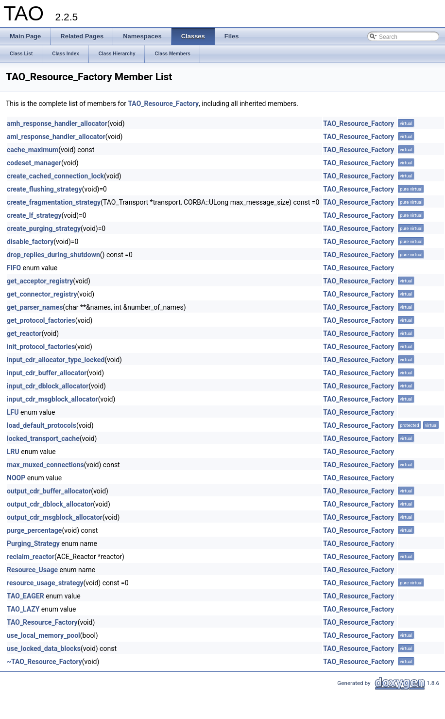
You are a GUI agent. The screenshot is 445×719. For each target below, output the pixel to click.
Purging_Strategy (33, 543)
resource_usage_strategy (45, 583)
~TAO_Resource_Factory (44, 662)
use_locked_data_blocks (44, 648)
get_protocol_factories (41, 320)
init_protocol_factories (41, 347)
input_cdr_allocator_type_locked (55, 360)
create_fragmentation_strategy (54, 202)
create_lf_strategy (34, 215)
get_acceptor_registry (40, 281)
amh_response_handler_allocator (57, 123)
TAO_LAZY (23, 609)
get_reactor (24, 333)
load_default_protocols (41, 425)
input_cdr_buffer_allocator (46, 373)
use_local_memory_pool (43, 635)
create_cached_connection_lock (55, 176)
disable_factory (30, 242)
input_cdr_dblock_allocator (47, 386)
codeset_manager (34, 163)
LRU (13, 452)
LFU (13, 412)
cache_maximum (32, 150)
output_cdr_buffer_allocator (49, 491)
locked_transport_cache (43, 438)
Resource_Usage (32, 570)
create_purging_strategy (44, 228)
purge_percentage (34, 530)
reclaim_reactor (30, 557)
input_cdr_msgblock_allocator (52, 399)
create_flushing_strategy (44, 189)
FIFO (14, 268)
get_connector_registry (42, 294)
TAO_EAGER (25, 596)
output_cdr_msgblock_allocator (55, 517)
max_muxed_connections (45, 465)
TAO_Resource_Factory (163, 103)
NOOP (16, 478)
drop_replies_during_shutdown (53, 255)
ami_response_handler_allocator (56, 136)
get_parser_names (35, 307)
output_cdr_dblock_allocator (50, 504)
